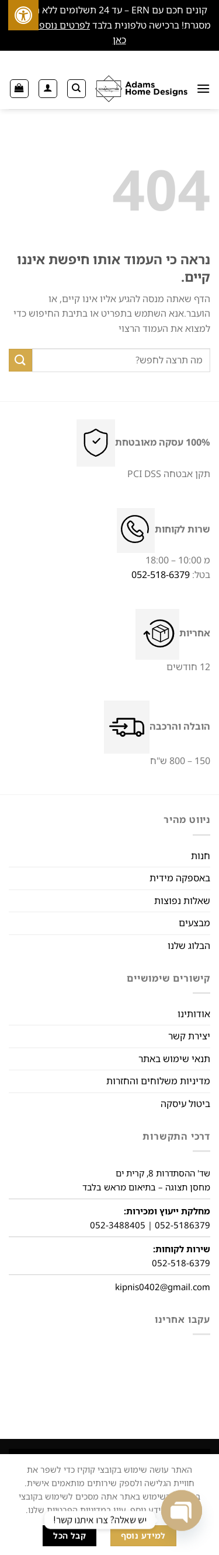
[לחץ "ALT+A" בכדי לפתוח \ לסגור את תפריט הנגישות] (23, 15)
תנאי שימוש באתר (174, 1058)
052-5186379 (182, 1225)
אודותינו (194, 1013)
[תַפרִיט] (203, 88)
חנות (200, 855)
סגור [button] (101, 39)
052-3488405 (117, 1225)
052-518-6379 (160, 574)
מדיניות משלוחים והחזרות (158, 1080)
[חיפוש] (76, 88)
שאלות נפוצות (182, 900)
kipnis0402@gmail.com (162, 1287)
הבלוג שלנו (189, 945)
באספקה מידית (180, 877)
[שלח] (20, 360)
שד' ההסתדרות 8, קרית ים (163, 1173)
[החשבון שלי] (48, 88)
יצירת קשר (189, 1035)
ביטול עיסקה (185, 1103)
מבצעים (194, 922)
